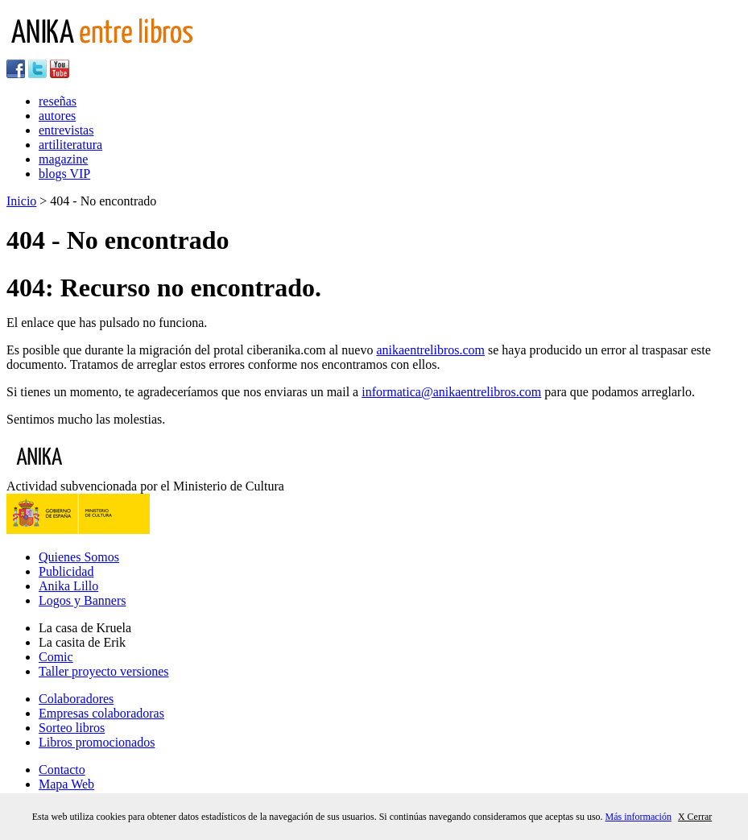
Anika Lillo (68, 586)
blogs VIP (64, 173)
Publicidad (66, 571)
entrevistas (66, 130)
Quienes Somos (79, 557)
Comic (56, 657)
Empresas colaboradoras (101, 713)
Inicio (21, 201)
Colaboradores (76, 699)
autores (57, 115)
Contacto (62, 769)
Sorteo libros (72, 727)
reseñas (57, 101)
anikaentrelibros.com (430, 350)
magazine (63, 159)
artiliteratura (70, 144)
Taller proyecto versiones (103, 671)
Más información (638, 816)
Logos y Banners (82, 600)
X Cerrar (695, 816)
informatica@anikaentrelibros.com (451, 392)
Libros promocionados (97, 742)
